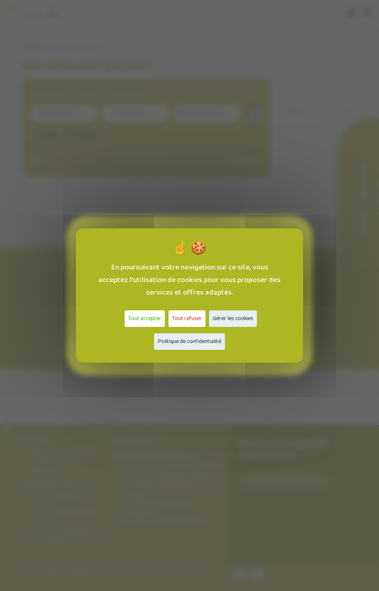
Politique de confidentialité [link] (189, 341)
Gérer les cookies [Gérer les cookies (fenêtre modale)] (233, 318)
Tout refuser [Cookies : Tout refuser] (187, 318)
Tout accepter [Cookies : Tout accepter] (144, 318)
